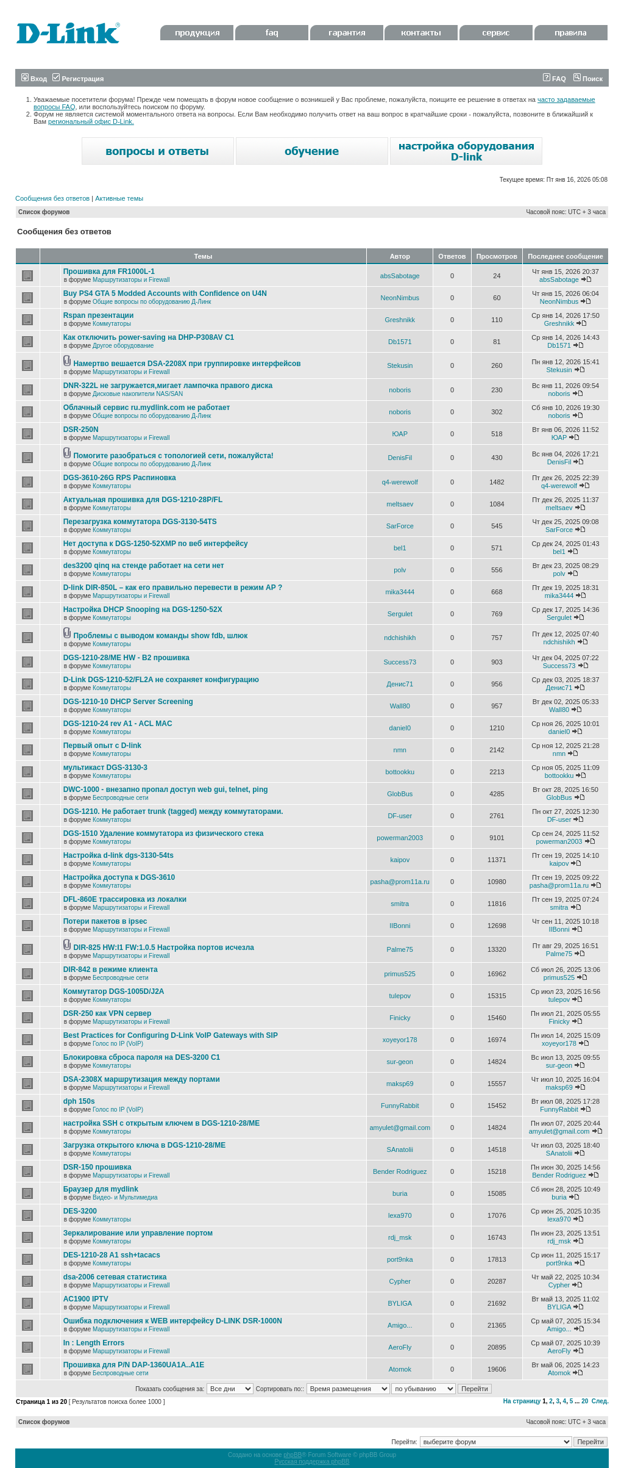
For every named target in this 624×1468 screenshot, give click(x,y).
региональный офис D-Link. (91, 121)
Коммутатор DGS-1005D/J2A (114, 991)
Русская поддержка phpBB (311, 1461)
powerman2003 (400, 837)
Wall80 (400, 706)
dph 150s (79, 1101)
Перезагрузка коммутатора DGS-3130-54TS (140, 521)
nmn (400, 750)
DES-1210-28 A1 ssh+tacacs (111, 1255)
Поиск (588, 78)
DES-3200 (80, 1211)
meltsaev (399, 504)
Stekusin (400, 365)
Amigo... (400, 1325)
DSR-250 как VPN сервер (107, 1013)
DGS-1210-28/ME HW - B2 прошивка (126, 657)
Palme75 (400, 949)
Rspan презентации (98, 315)
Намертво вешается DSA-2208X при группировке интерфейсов (186, 363)
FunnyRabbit (400, 1105)
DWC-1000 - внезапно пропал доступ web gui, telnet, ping (165, 789)
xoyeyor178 (400, 1039)
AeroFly (399, 1347)
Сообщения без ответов (52, 198)
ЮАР (400, 433)
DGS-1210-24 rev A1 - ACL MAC (117, 723)
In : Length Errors (94, 1343)
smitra (400, 903)
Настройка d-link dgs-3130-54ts (118, 855)
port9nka (400, 1259)
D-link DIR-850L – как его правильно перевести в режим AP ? (173, 587)
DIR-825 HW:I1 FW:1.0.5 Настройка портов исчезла (163, 947)
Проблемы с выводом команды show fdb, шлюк (160, 635)
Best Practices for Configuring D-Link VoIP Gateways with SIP (170, 1035)
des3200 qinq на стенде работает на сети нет (143, 565)
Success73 (399, 662)
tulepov (400, 995)
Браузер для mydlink (100, 1189)
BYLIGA (400, 1303)
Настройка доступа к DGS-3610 (119, 877)
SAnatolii (400, 1149)
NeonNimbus (399, 297)
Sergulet (400, 613)
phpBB (292, 1455)
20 (584, 1401)
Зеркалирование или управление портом (138, 1233)
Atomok (400, 1369)
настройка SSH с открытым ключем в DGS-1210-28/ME (161, 1123)
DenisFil (400, 457)
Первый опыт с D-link (102, 745)
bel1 (400, 548)
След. (600, 1401)
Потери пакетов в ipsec (105, 921)
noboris (400, 390)
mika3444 (399, 591)
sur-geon (400, 1061)
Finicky (399, 1017)
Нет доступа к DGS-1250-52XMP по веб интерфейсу (155, 543)
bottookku (399, 771)
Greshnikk (400, 319)
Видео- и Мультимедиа (125, 1197)
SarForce (400, 526)
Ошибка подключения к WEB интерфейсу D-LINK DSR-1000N (172, 1321)
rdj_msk (400, 1237)
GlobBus (400, 793)
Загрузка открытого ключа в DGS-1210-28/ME (144, 1145)
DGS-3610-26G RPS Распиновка (119, 477)
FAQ (554, 78)
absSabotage (400, 275)
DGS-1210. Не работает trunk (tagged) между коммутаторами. (173, 811)
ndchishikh (400, 637)
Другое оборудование (123, 345)
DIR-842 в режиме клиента (110, 969)
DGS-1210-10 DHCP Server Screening (128, 701)
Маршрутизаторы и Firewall (131, 279)
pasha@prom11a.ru (400, 881)
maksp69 (400, 1083)
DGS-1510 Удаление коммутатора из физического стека (163, 833)
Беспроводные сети (120, 797)
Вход (34, 78)
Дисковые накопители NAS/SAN (138, 393)
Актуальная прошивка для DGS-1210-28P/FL (143, 499)
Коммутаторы (112, 323)
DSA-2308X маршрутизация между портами (141, 1079)
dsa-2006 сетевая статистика (115, 1277)
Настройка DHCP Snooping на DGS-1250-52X (142, 609)
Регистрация (78, 78)
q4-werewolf (400, 482)
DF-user (400, 815)
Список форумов (44, 212)
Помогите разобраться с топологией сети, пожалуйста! (173, 456)
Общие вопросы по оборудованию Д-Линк (152, 301)
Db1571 (400, 341)
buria (399, 1193)
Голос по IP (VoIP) (118, 1043)
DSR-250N (81, 429)
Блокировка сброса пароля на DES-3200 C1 (142, 1057)
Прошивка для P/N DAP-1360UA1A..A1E (134, 1365)
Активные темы (119, 198)
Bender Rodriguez (400, 1171)
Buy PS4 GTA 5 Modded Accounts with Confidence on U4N (165, 293)
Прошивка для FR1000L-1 (109, 271)
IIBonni (399, 925)
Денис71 (400, 684)
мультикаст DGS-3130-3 (105, 767)
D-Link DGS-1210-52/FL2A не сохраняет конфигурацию (161, 679)
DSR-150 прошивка (97, 1167)
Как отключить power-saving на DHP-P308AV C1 (149, 337)
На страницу (522, 1401)
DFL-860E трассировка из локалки (125, 899)
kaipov (400, 859)
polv (400, 570)
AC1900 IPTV (85, 1299)
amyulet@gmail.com (399, 1127)
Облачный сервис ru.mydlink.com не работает (146, 407)
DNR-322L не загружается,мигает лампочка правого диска (168, 385)
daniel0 (400, 728)
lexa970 (400, 1215)
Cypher (400, 1281)
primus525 (400, 973)
